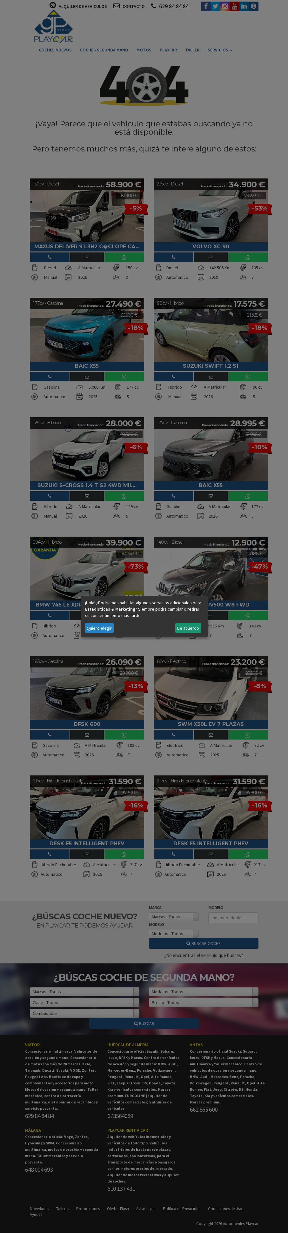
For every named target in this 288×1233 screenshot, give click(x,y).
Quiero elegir (99, 628)
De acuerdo (188, 628)
